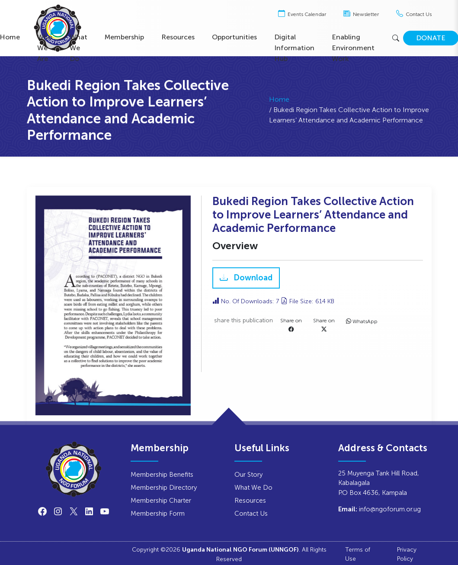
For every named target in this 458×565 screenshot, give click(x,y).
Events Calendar (302, 14)
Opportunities (234, 37)
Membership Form (158, 513)
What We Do (78, 48)
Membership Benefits (162, 474)
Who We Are (44, 48)
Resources (178, 37)
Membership (124, 37)
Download (252, 278)
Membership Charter (161, 500)
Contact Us (414, 14)
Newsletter (361, 14)
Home (279, 104)
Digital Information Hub (294, 48)
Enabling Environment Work (353, 48)
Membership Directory (164, 487)
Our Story (248, 474)
